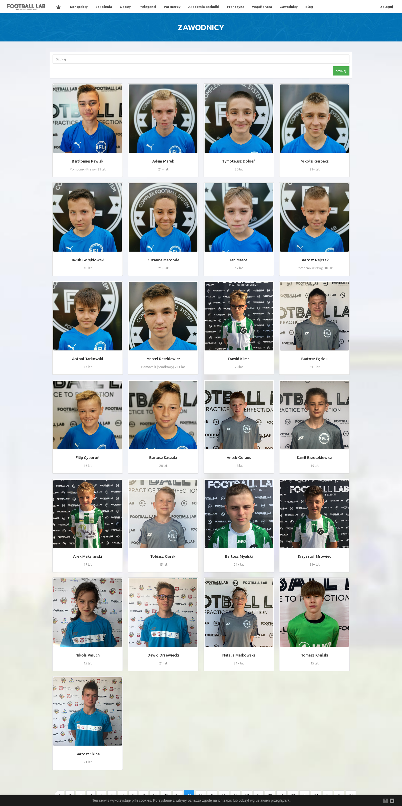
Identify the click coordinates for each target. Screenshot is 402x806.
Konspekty (79, 6)
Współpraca (262, 6)
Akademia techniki (203, 6)
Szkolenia (103, 6)
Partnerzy (172, 6)
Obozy (125, 6)
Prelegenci (147, 6)
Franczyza (235, 6)
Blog (309, 6)
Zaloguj (386, 6)
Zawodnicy (289, 6)
